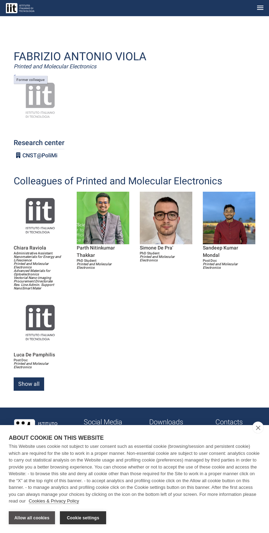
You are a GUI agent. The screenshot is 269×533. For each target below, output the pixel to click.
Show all (29, 384)
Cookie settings (83, 517)
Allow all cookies (31, 517)
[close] (258, 427)
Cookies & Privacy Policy (54, 501)
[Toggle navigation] (260, 8)
